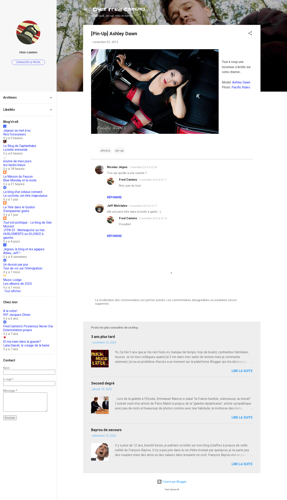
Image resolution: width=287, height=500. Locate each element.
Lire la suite (242, 371)
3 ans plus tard (103, 337)
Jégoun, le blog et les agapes (23, 249)
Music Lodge (12, 280)
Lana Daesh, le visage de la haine (26, 345)
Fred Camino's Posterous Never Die (28, 326)
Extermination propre (17, 330)
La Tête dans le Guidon (19, 207)
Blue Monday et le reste (19, 180)
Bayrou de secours (106, 430)
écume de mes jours (17, 161)
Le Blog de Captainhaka (19, 146)
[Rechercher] (258, 11)
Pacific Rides (241, 87)
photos (105, 150)
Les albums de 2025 (17, 284)
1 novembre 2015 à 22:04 (143, 167)
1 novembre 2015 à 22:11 (153, 179)
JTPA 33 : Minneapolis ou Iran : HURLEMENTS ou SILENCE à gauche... (24, 234)
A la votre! (10, 311)
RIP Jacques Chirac (16, 315)
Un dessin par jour (15, 264)
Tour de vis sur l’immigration (22, 268)
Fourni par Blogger (172, 481)
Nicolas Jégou (117, 167)
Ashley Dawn (241, 82)
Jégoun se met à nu (16, 130)
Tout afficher (12, 291)
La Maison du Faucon (18, 176)
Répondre (114, 197)
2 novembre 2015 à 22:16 (153, 218)
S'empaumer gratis (16, 211)
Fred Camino (128, 179)
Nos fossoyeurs (14, 134)
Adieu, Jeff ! (11, 253)
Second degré (102, 383)
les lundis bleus (14, 165)
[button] (250, 34)
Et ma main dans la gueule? (22, 341)
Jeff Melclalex (117, 205)
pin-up (119, 150)
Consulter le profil (28, 62)
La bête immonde (15, 150)
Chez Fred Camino (119, 9)
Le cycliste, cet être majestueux (25, 196)
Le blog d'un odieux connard (22, 192)
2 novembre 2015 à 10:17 (143, 205)
